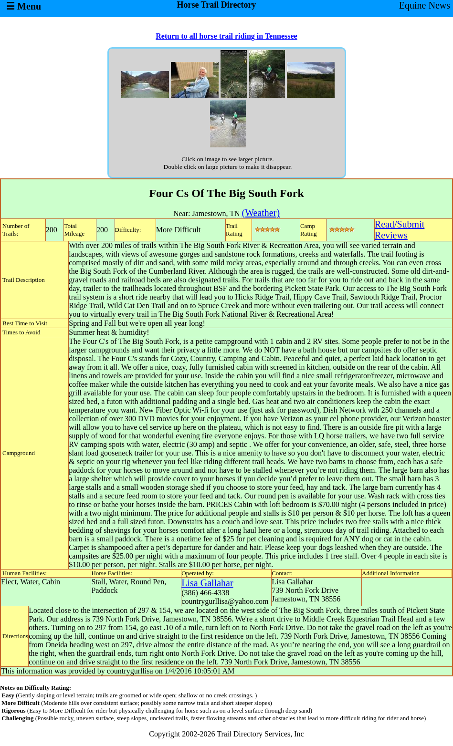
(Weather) (261, 212)
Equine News (424, 5)
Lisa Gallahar (207, 583)
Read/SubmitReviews (399, 229)
